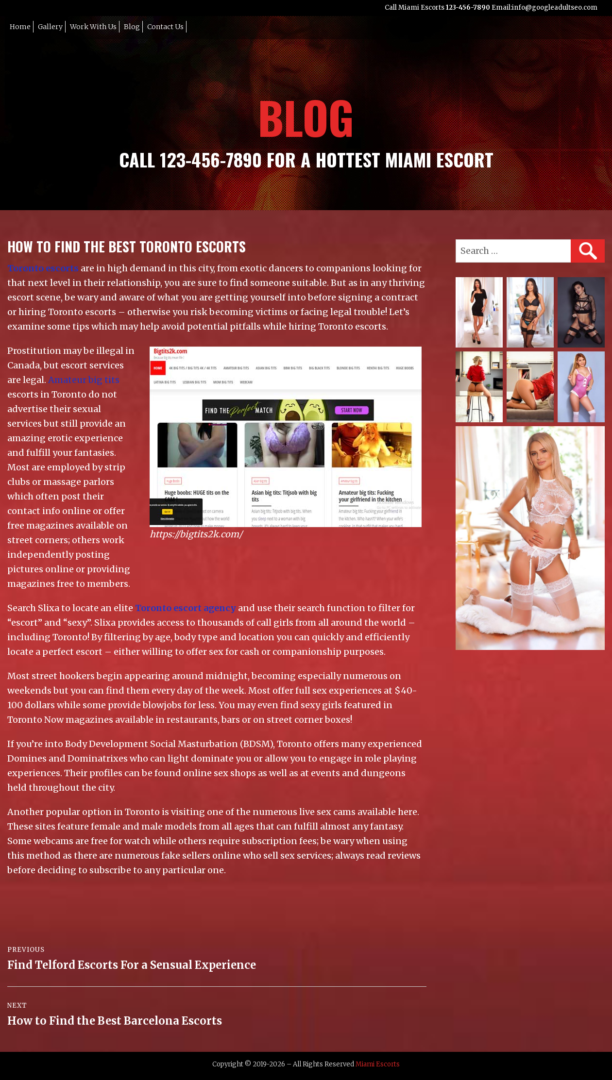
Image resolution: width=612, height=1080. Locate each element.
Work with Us (93, 26)
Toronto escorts (43, 268)
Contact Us (165, 26)
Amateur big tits (83, 379)
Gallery (50, 26)
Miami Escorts (378, 1064)
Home (20, 26)
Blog (132, 26)
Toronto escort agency (185, 608)
